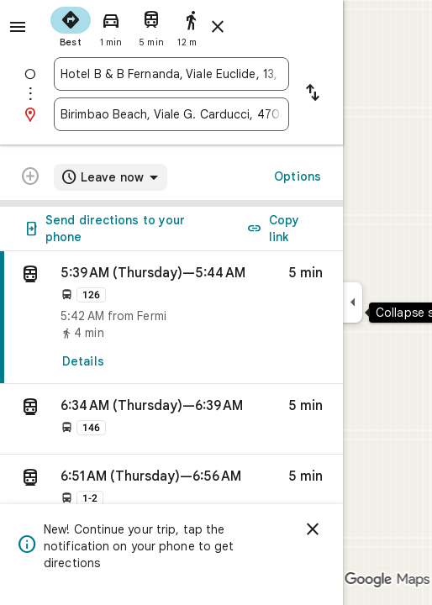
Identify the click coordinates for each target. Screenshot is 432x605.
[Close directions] (217, 27)
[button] (171, 419)
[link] (171, 317)
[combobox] (171, 74)
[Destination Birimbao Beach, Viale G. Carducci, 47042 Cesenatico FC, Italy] (171, 114)
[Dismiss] (313, 529)
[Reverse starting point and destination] (312, 94)
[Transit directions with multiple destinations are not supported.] (30, 178)
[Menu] (17, 27)
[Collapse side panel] (352, 302)
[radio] (70, 25)
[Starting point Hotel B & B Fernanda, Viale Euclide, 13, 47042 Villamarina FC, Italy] (171, 74)
